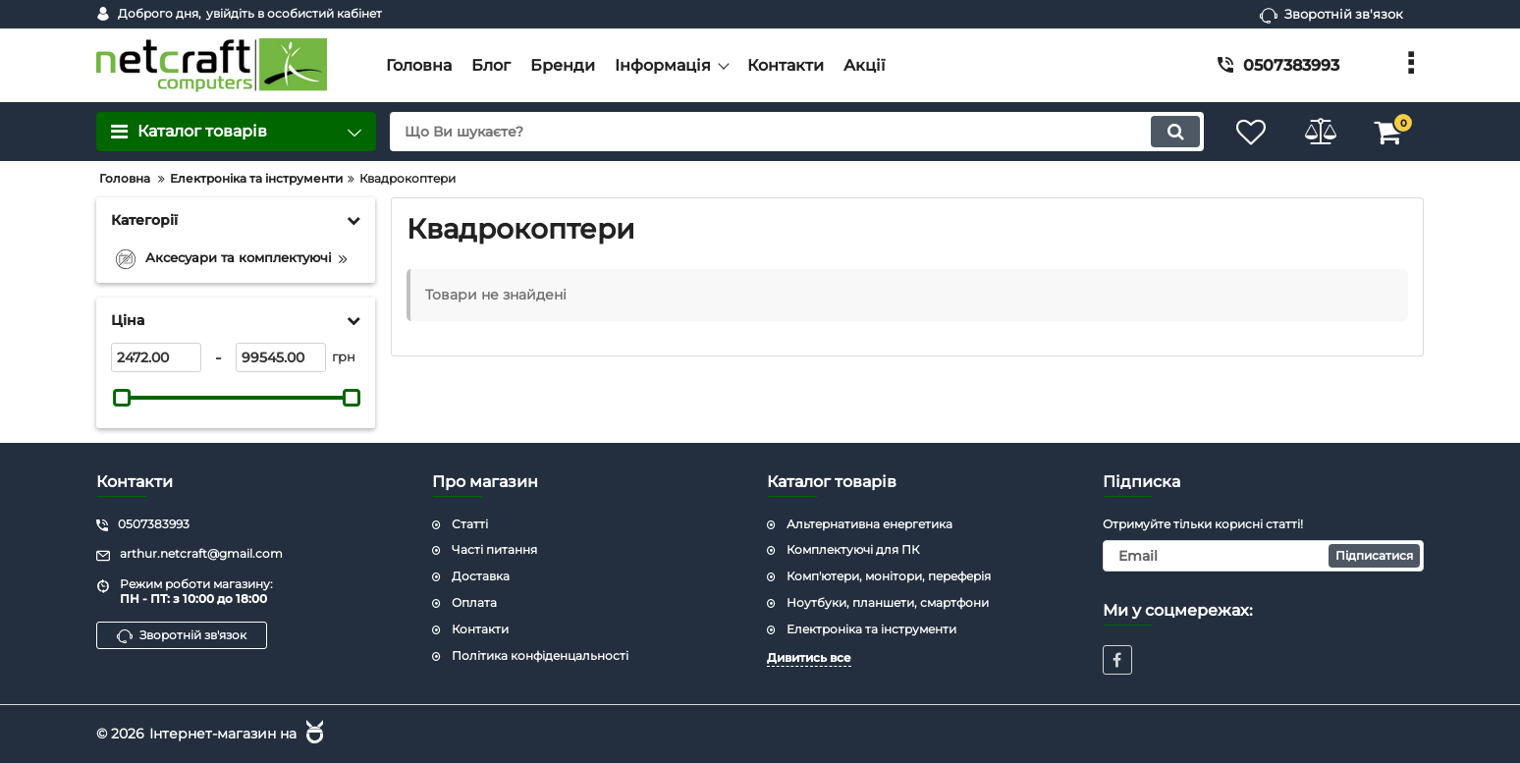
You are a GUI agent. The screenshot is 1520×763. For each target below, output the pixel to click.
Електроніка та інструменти (871, 629)
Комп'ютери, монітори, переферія (889, 576)
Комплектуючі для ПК (853, 549)
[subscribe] (1264, 556)
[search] (797, 131)
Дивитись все (809, 657)
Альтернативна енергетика (869, 524)
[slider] (122, 398)
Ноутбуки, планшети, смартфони (888, 602)
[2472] (156, 357)
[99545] (281, 357)
